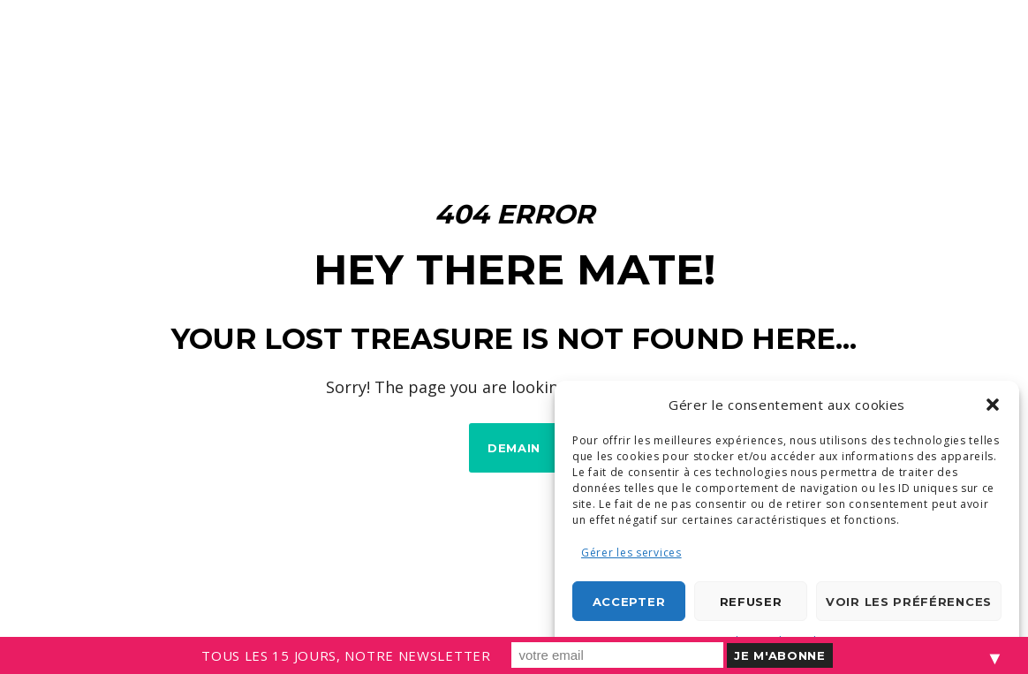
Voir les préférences (909, 601)
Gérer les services (631, 552)
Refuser (751, 601)
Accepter (629, 601)
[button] (993, 404)
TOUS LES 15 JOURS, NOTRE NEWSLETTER (346, 655)
